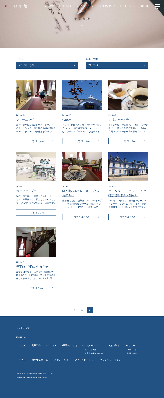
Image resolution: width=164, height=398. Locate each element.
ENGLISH (144, 6)
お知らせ (114, 345)
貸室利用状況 (90, 350)
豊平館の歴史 (65, 6)
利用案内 (49, 6)
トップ (21, 345)
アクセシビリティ (84, 360)
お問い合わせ (61, 360)
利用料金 (36, 345)
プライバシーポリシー (111, 360)
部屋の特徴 (132, 353)
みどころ (80, 6)
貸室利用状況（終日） (94, 353)
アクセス (52, 345)
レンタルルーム (127, 6)
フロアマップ (133, 350)
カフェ (92, 6)
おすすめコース (108, 6)
